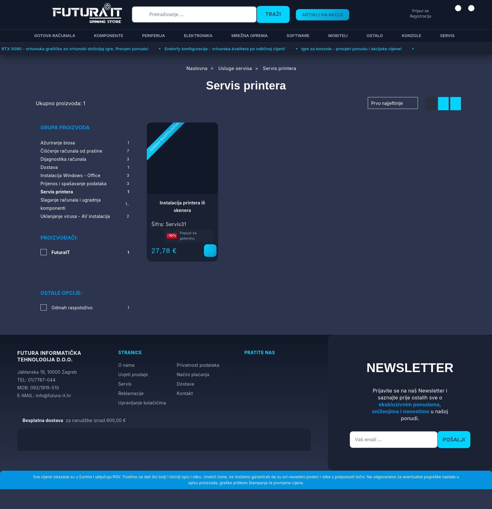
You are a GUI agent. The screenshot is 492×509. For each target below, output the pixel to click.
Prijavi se (396, 10)
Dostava (84, 167)
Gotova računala (53, 35)
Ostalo (374, 35)
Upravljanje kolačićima (142, 384)
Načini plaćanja (193, 356)
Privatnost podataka (198, 346)
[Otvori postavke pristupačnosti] (484, 262)
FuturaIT (90, 252)
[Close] (105, 488)
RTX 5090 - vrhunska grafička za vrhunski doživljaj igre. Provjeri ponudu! (75, 48)
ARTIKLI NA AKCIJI (317, 14)
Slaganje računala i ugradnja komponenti (84, 204)
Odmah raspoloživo (90, 289)
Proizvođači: (59, 238)
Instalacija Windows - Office (84, 175)
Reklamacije (131, 375)
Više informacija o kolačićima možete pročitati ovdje (124, 476)
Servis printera (84, 192)
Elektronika (197, 35)
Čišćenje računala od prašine (84, 151)
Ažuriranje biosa (84, 143)
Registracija (396, 16)
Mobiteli (337, 35)
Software (297, 35)
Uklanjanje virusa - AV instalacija (84, 216)
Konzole (410, 35)
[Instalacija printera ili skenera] (210, 250)
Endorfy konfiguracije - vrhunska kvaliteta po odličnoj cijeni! (224, 48)
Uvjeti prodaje (133, 356)
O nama (126, 346)
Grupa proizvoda (65, 127)
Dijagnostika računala (84, 159)
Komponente (107, 35)
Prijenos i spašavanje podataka (84, 184)
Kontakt (185, 375)
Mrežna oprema (248, 35)
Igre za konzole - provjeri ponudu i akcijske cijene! (351, 48)
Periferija (152, 35)
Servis (446, 35)
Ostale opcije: (61, 275)
